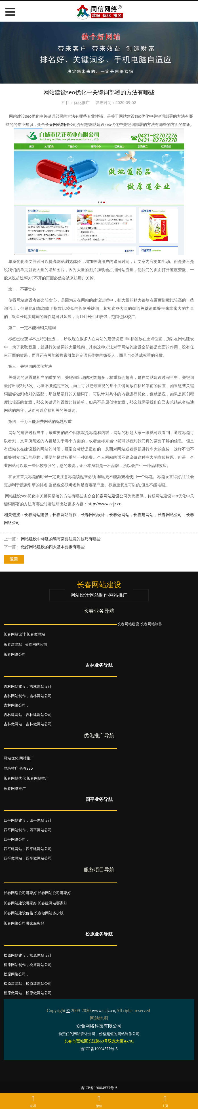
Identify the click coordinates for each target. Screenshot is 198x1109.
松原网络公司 (15, 974)
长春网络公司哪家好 (20, 892)
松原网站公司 (41, 964)
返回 (14, 559)
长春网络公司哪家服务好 (24, 923)
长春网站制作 (57, 124)
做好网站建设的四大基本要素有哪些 (53, 546)
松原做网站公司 (39, 992)
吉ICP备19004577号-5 (99, 1087)
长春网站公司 (170, 514)
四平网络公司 (15, 839)
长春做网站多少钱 (49, 912)
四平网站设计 (41, 820)
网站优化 (11, 758)
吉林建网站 (13, 714)
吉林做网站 (13, 723)
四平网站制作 (15, 829)
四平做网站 (13, 858)
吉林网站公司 (41, 695)
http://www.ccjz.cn (104, 503)
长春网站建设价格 (18, 912)
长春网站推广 (38, 778)
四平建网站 (13, 848)
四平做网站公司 (39, 858)
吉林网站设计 (41, 686)
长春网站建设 (108, 496)
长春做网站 (119, 514)
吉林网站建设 (15, 686)
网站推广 (26, 758)
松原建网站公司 (39, 983)
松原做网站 (13, 992)
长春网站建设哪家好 (20, 903)
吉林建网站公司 (39, 714)
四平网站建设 (15, 820)
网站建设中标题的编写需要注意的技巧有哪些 (60, 538)
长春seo (26, 768)
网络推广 (11, 768)
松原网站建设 (15, 955)
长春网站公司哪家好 (54, 892)
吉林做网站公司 (39, 723)
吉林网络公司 (15, 705)
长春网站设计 (93, 514)
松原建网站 (13, 983)
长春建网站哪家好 (52, 903)
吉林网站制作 (15, 695)
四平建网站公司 (39, 848)
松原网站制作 (15, 964)
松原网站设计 (41, 955)
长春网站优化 (15, 778)
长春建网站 (143, 514)
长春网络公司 (15, 654)
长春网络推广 (15, 788)
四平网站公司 (41, 829)
